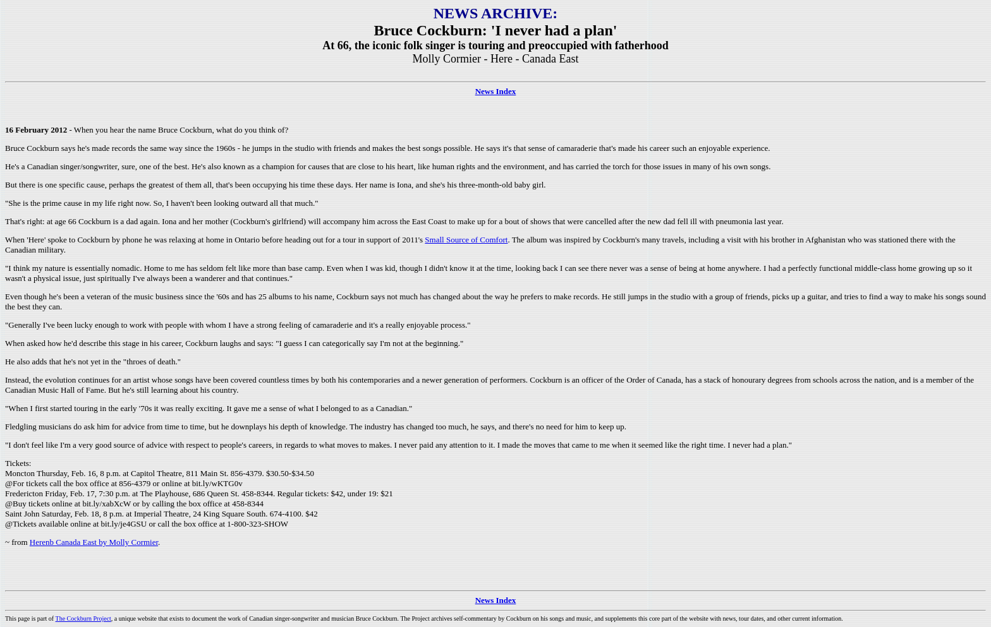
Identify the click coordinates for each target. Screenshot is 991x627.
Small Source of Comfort (466, 239)
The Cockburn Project (83, 618)
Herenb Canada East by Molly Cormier (94, 542)
